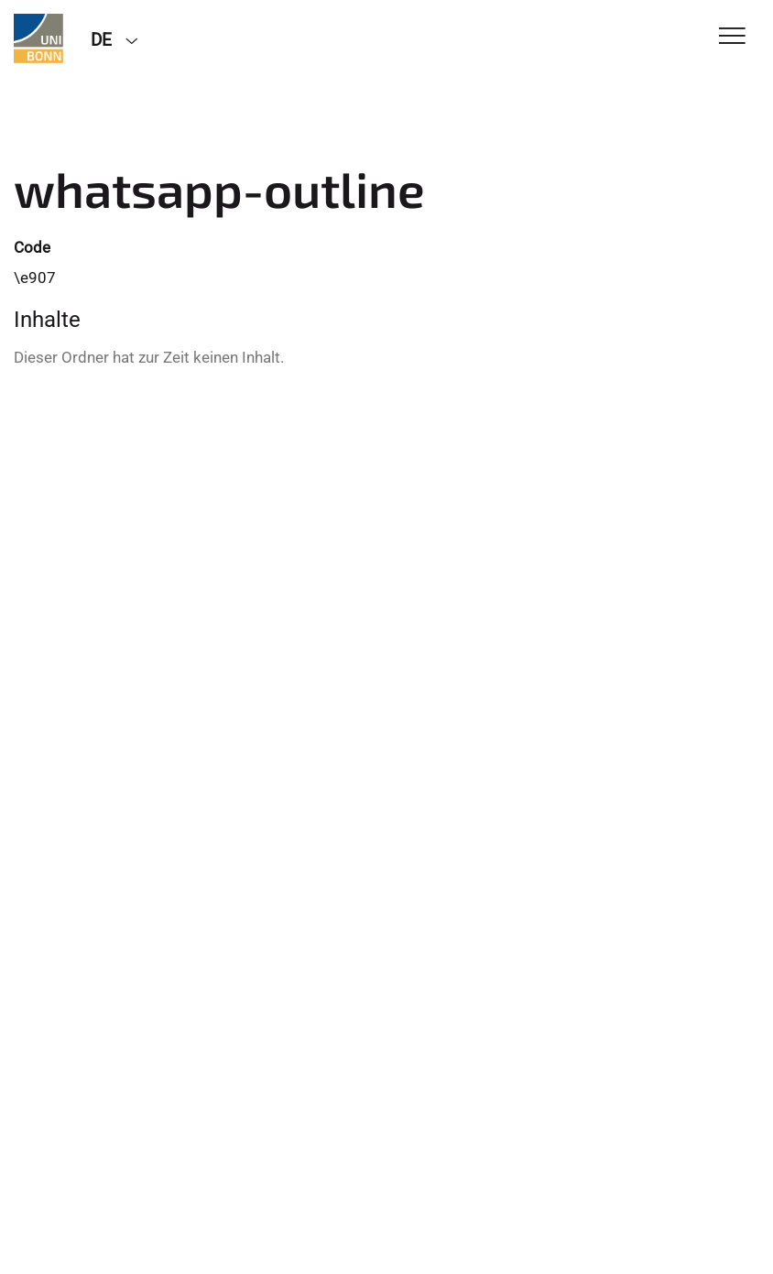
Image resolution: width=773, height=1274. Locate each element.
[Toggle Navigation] (732, 37)
